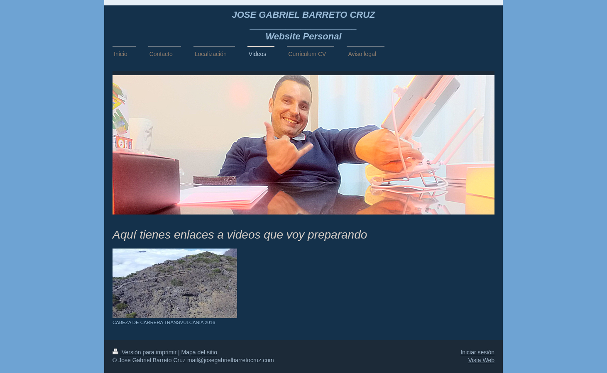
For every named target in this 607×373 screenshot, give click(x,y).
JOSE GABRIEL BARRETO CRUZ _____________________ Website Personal (303, 25)
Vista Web (481, 360)
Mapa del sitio (199, 352)
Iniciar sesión (477, 352)
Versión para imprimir (145, 352)
